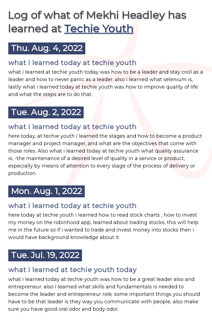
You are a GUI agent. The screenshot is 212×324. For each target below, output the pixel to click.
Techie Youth (98, 28)
